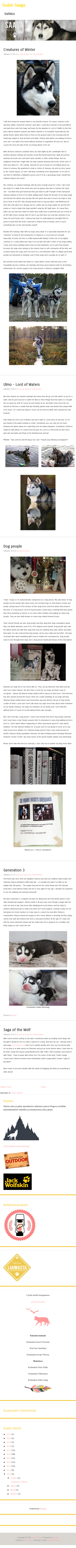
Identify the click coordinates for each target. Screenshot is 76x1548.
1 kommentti (36, 389)
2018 (9, 1446)
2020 (9, 1438)
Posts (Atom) (17, 1093)
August (13, 1486)
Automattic (28, 1540)
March (13, 1490)
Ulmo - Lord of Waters (21, 384)
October (14, 1478)
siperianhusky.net (18, 1045)
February (14, 1494)
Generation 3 (14, 870)
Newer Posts (6, 1087)
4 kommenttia (37, 54)
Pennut (13, 1015)
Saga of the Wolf (16, 1030)
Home (43, 1087)
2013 (9, 1466)
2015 (9, 1458)
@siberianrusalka (38, 1302)
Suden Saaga (13, 5)
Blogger (43, 1509)
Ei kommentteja (36, 875)
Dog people (12, 546)
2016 (9, 1454)
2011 (9, 1474)
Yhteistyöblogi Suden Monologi (16, 1146)
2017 (9, 1450)
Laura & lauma (24, 54)
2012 (9, 1470)
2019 (9, 1442)
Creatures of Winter (19, 49)
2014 (9, 1462)
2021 (9, 1434)
